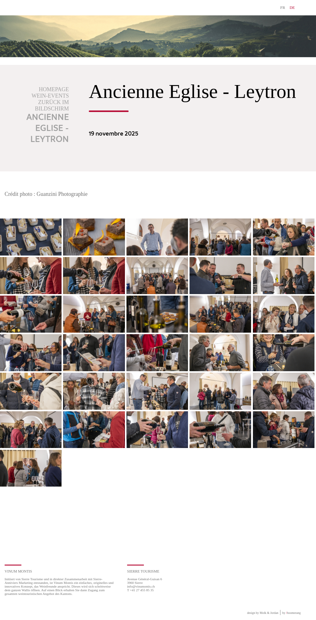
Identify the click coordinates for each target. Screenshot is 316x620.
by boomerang (291, 612)
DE (292, 7)
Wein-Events (50, 96)
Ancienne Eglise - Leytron (47, 128)
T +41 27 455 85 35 (140, 590)
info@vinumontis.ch (141, 586)
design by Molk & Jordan (262, 612)
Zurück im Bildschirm (52, 105)
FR (282, 7)
